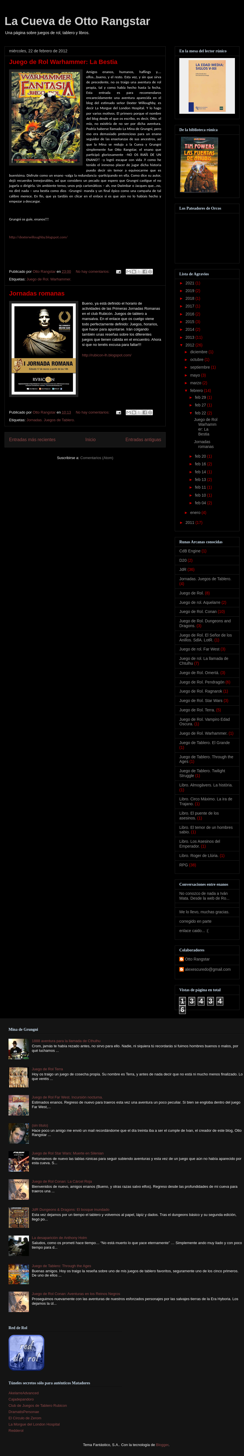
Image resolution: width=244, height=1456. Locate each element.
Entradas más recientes (32, 439)
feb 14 (201, 472)
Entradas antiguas (143, 439)
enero (195, 512)
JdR (182, 569)
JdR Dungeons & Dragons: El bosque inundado (70, 1209)
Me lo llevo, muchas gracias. (204, 912)
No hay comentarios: (93, 271)
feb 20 (201, 456)
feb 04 (201, 503)
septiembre (200, 367)
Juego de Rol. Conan (198, 611)
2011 (190, 522)
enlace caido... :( (194, 930)
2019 (190, 290)
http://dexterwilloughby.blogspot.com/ (38, 237)
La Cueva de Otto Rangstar (77, 21)
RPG (183, 865)
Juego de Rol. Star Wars (200, 700)
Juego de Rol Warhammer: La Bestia (63, 61)
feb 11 (201, 487)
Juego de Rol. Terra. (197, 710)
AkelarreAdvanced (24, 1393)
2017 (190, 306)
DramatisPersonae (24, 1412)
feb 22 (201, 413)
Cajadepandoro (21, 1399)
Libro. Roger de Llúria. (199, 855)
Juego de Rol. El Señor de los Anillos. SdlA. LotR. (205, 637)
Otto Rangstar (197, 959)
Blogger (162, 1445)
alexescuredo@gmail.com (208, 969)
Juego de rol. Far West (199, 649)
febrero (197, 390)
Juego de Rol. (191, 593)
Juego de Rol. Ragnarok (200, 691)
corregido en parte (195, 921)
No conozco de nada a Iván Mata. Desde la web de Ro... (204, 896)
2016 (190, 314)
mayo (195, 375)
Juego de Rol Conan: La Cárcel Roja (62, 1181)
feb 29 (201, 397)
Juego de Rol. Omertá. (199, 672)
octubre (197, 359)
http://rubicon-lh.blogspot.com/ (106, 355)
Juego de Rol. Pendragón (201, 682)
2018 (190, 298)
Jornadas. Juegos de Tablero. (50, 420)
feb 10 (201, 495)
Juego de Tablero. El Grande (204, 742)
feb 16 (201, 464)
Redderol (16, 1430)
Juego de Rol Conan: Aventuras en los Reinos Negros (76, 1294)
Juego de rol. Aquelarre (199, 602)
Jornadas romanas (37, 293)
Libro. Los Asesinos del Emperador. (199, 843)
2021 (190, 283)
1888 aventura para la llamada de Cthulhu (66, 1041)
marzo (196, 383)
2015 (190, 321)
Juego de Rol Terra (47, 1069)
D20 (183, 560)
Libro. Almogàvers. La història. (206, 785)
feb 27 (201, 405)
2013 (190, 337)
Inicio (90, 439)
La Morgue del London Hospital (34, 1424)
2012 (190, 345)
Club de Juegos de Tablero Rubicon (38, 1405)
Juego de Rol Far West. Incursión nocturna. (67, 1097)
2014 (190, 329)
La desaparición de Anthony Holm (59, 1238)
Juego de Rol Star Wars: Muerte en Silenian (68, 1153)
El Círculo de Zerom (25, 1418)
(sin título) (40, 1125)
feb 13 (201, 479)
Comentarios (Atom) (96, 458)
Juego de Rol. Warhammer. (48, 279)
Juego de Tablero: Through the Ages (61, 1266)
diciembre (199, 352)
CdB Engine (190, 551)
